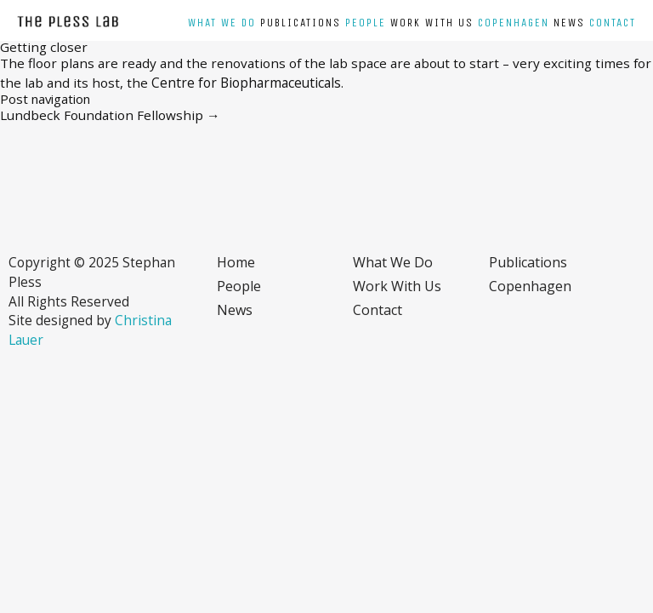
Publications (300, 23)
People (365, 23)
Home (236, 262)
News (569, 23)
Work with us (432, 23)
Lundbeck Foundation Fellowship (110, 114)
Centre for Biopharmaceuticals (244, 82)
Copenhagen (513, 23)
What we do (222, 23)
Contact (612, 23)
